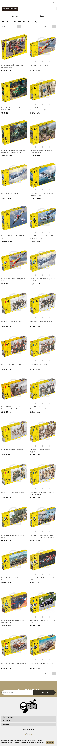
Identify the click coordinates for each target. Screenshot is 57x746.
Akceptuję (50, 742)
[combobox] (11, 26)
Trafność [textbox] (4, 26)
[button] (53, 2)
